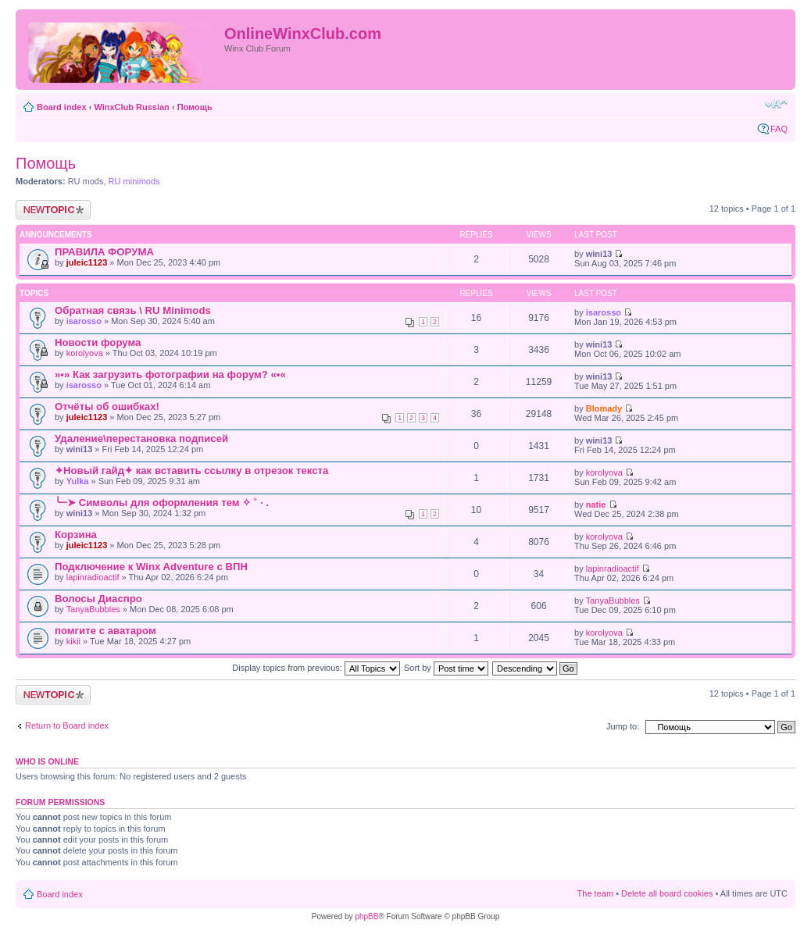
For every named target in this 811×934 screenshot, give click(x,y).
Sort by (446, 667)
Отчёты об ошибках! (107, 406)
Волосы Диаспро (98, 598)
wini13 (599, 253)
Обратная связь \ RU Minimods (133, 310)
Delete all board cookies (667, 893)
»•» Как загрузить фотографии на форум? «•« (170, 374)
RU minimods (134, 181)
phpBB (366, 916)
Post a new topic (53, 209)
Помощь (195, 107)
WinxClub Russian (131, 107)
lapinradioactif (93, 577)
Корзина (76, 534)
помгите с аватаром (105, 630)
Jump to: (622, 726)
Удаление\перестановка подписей (141, 438)
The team (595, 893)
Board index (62, 107)
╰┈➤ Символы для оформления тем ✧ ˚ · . (162, 502)
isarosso (84, 321)
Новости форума (98, 342)
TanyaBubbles (93, 609)
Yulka (77, 481)
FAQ (779, 129)
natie (596, 504)
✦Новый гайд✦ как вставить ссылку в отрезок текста (191, 470)
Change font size (776, 104)
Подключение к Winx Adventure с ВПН (151, 566)
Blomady (604, 408)
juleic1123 (87, 262)
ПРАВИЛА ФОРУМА (104, 252)
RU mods (86, 181)
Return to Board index (67, 725)
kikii (73, 641)
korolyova (84, 353)
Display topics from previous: (316, 667)
